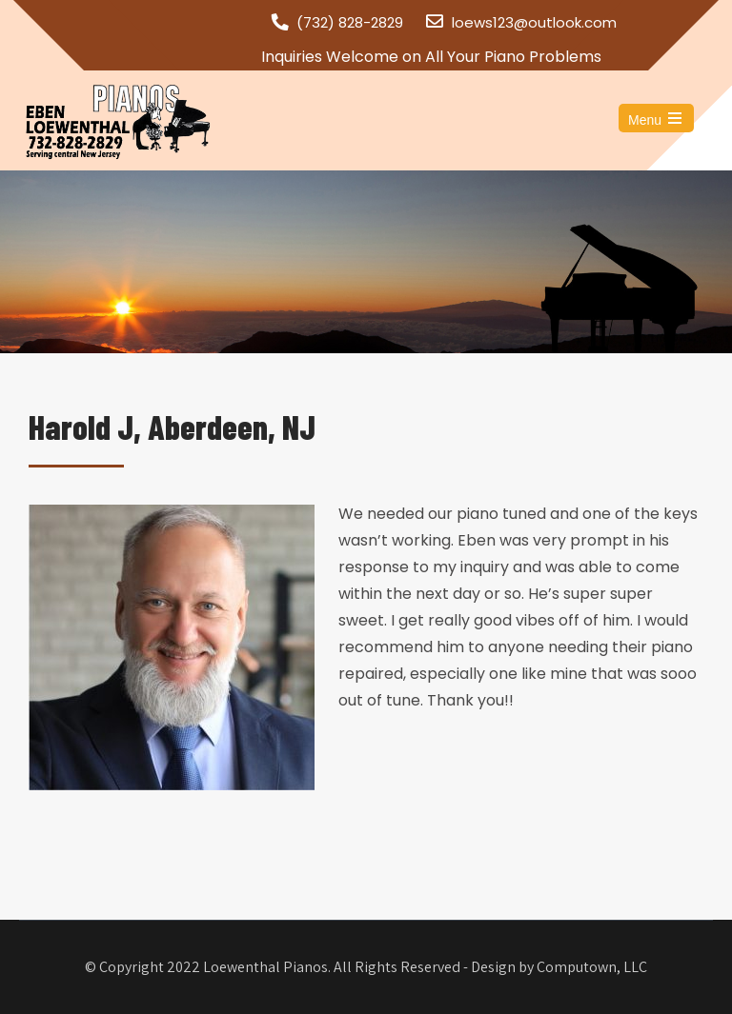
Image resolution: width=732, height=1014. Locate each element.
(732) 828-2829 (349, 22)
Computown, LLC (592, 967)
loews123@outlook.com (534, 22)
